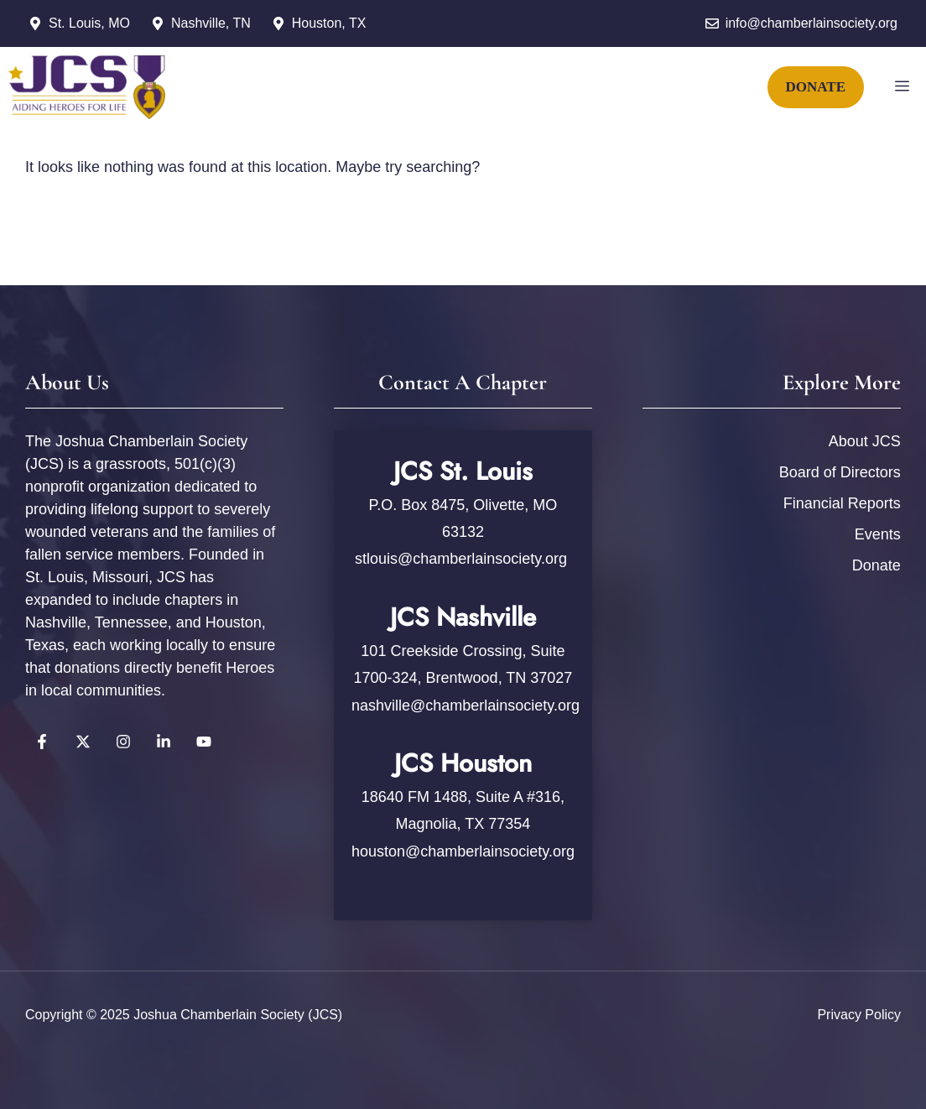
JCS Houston (463, 763)
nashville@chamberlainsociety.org (465, 705)
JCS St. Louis (463, 471)
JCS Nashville (463, 617)
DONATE (815, 87)
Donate (876, 565)
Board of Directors (840, 472)
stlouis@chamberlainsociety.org (463, 558)
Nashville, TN (211, 23)
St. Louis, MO (89, 23)
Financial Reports (842, 503)
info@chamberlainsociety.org (811, 23)
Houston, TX (329, 23)
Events (878, 534)
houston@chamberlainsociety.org (463, 851)
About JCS (865, 441)
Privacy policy (859, 1014)
